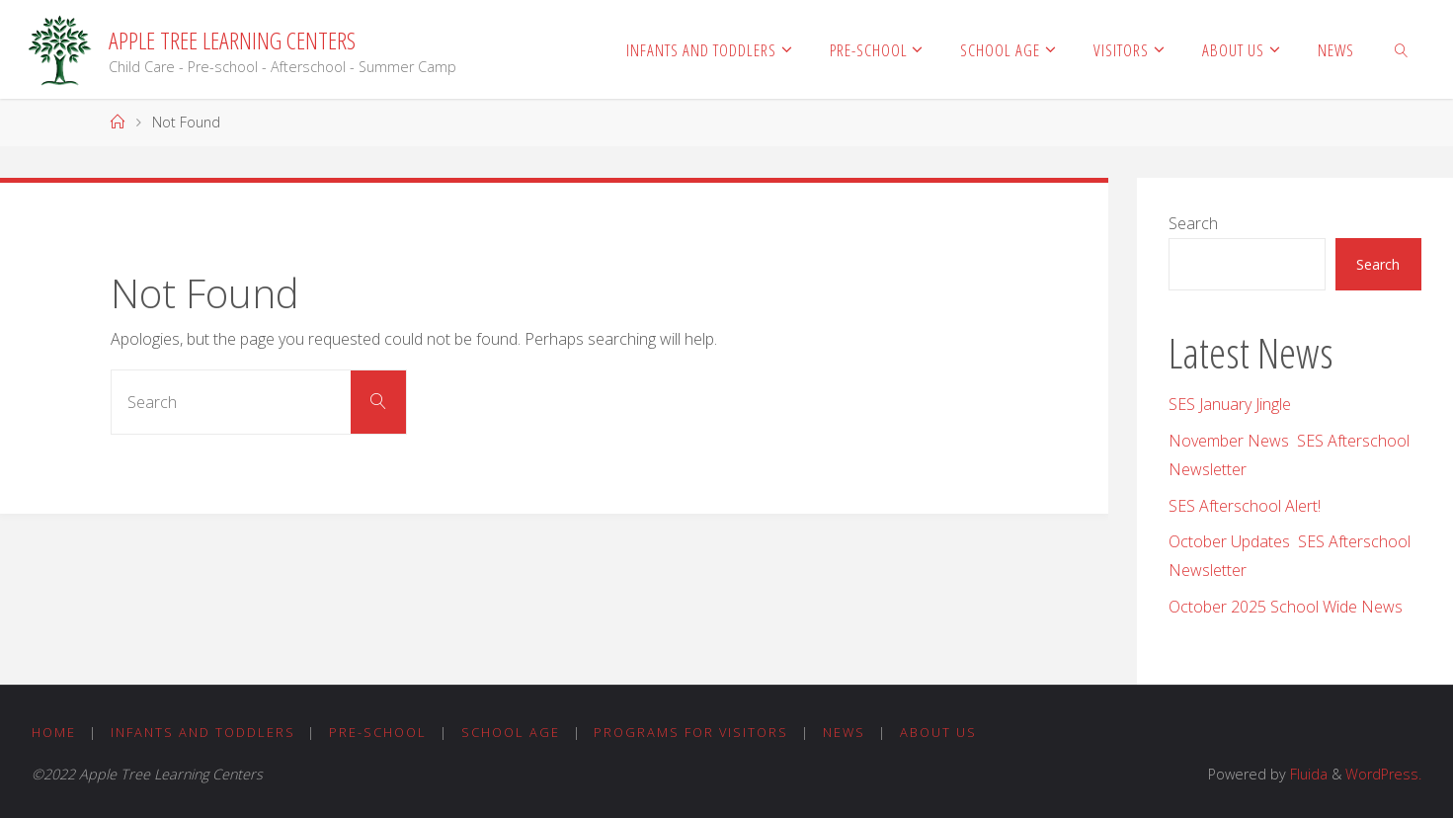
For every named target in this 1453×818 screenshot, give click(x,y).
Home (54, 732)
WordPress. (1383, 774)
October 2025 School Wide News (1286, 606)
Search (1193, 223)
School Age (510, 732)
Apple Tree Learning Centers (232, 40)
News (844, 732)
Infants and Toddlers (203, 732)
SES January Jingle (1230, 404)
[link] (1401, 49)
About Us (938, 732)
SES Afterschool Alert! (1245, 506)
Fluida (1307, 774)
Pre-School (378, 732)
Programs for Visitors (691, 732)
